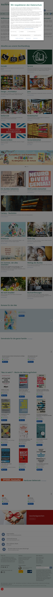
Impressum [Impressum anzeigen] (35, 38)
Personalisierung (31, 31)
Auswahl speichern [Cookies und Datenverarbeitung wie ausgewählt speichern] (37, 35)
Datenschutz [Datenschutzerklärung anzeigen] (28, 38)
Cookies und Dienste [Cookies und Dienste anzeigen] (19, 38)
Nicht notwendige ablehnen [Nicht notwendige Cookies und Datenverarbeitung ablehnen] (25, 35)
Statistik (21, 31)
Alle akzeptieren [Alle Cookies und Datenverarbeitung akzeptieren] (14, 35)
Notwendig (14, 31)
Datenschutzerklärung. (29, 28)
